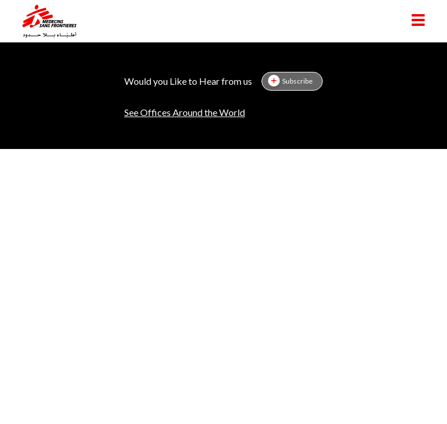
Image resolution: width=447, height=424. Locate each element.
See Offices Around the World (184, 112)
